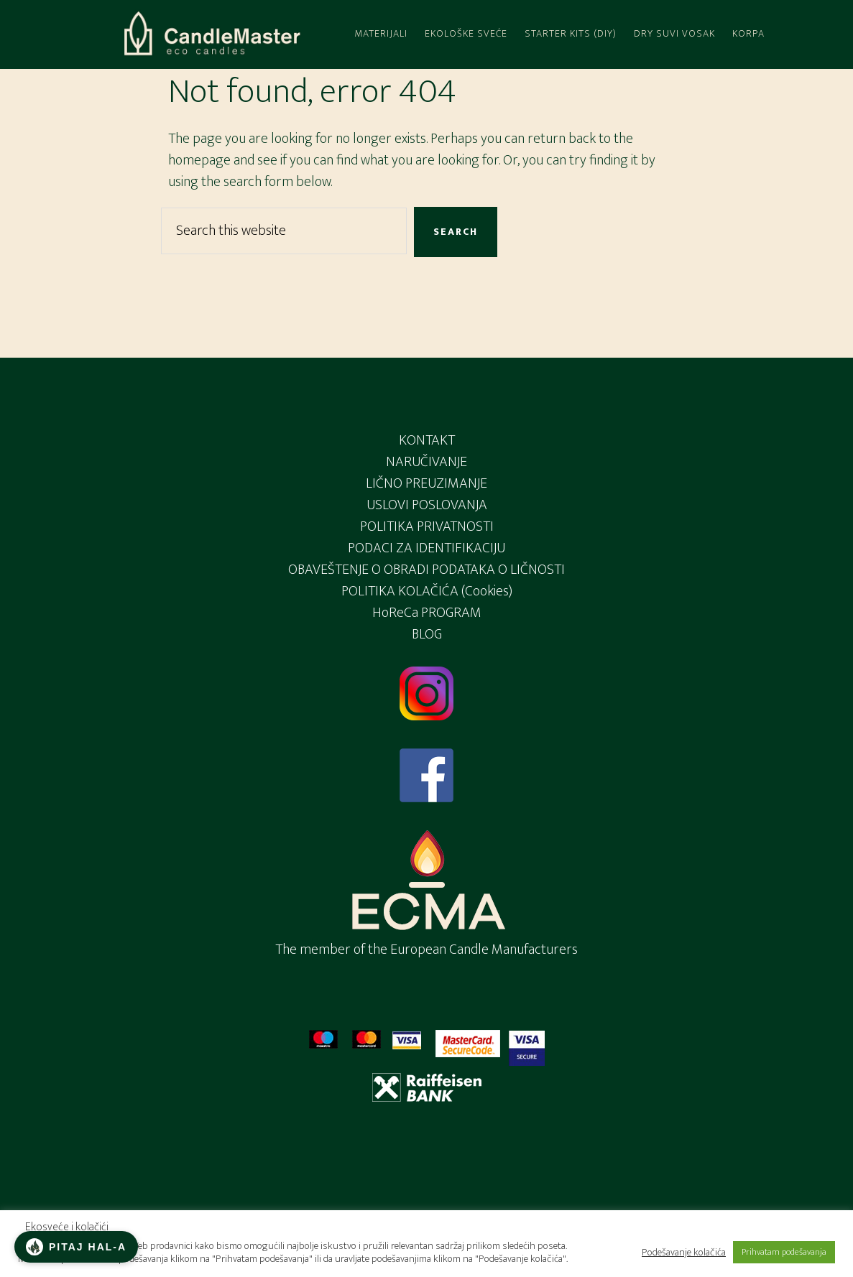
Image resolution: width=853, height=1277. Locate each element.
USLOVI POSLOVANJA (426, 505)
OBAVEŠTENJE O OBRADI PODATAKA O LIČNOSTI (426, 569)
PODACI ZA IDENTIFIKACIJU (426, 548)
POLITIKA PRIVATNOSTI (427, 526)
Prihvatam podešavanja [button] (784, 1252)
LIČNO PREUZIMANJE (426, 483)
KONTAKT (427, 440)
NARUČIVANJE (426, 462)
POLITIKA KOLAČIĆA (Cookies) (426, 591)
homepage (199, 160)
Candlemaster (211, 34)
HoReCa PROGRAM (426, 612)
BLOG (427, 634)
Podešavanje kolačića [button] (684, 1252)
